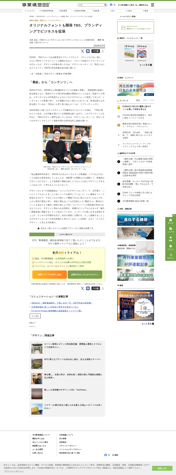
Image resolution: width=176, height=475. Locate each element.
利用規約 (62, 442)
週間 (145, 165)
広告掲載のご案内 (126, 5)
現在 (138, 165)
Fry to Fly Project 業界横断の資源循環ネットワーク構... (57, 311)
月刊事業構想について (41, 435)
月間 (152, 165)
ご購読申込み (141, 5)
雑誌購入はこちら (39, 446)
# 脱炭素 (96, 11)
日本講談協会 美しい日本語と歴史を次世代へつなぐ (55, 307)
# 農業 (145, 11)
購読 (115, 455)
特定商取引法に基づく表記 (69, 453)
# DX (113, 11)
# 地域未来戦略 (79, 11)
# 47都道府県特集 (46, 11)
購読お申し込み (38, 438)
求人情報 (62, 438)
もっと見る (35, 316)
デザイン (33, 326)
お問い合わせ (37, 453)
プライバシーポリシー (68, 446)
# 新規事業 (63, 11)
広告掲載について (66, 435)
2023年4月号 (99, 46)
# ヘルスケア (30, 11)
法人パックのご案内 (40, 442)
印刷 (95, 51)
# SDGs (129, 11)
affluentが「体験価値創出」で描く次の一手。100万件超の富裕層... (62, 303)
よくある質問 (37, 449)
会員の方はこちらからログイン (85, 274)
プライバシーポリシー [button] (14, 471)
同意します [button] (162, 468)
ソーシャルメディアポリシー (70, 449)
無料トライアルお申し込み (49, 274)
